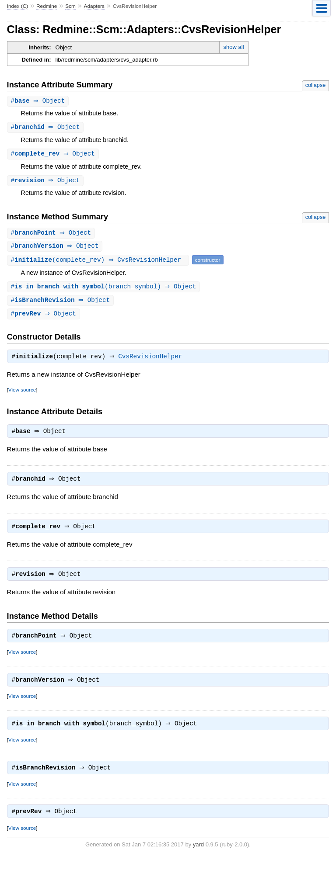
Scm (70, 6)
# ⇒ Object (39, 101)
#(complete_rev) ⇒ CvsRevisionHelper (99, 262)
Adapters (94, 6)
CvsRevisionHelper (152, 361)
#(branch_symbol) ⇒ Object (105, 289)
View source (22, 394)
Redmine (46, 6)
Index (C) (17, 6)
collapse (315, 85)
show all (234, 47)
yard (198, 857)
